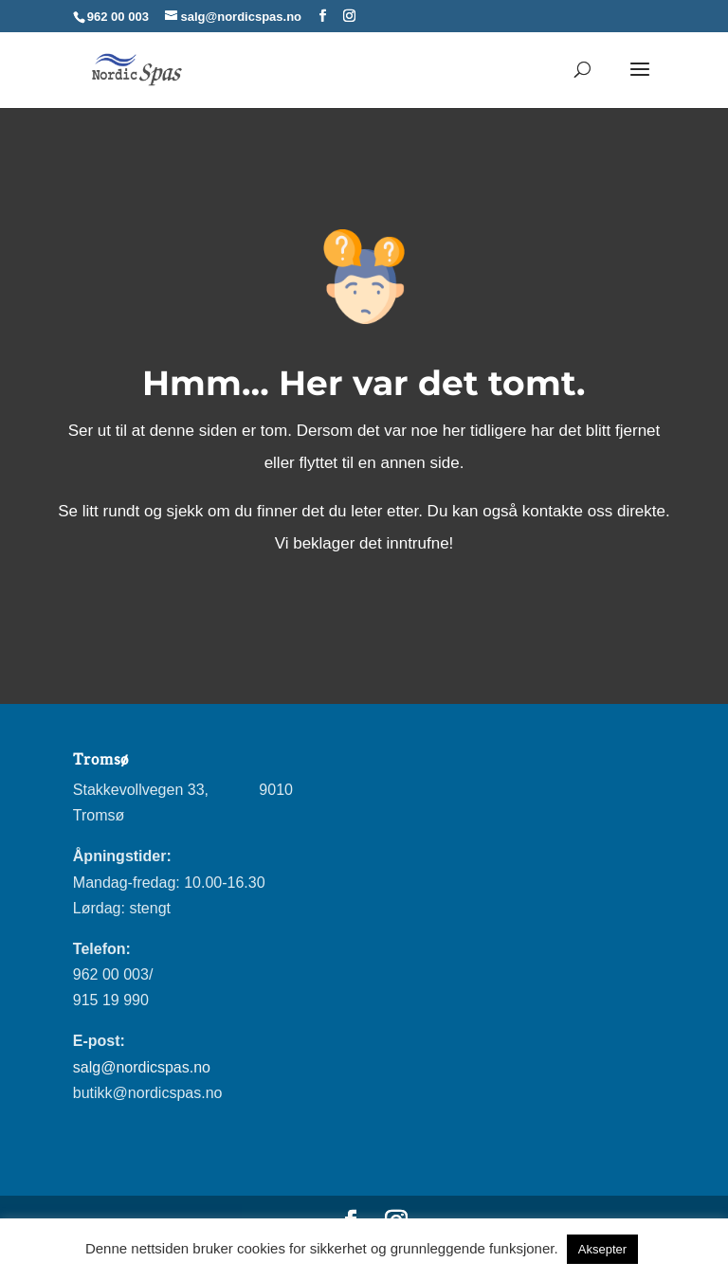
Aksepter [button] (602, 1249)
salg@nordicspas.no (141, 1067)
